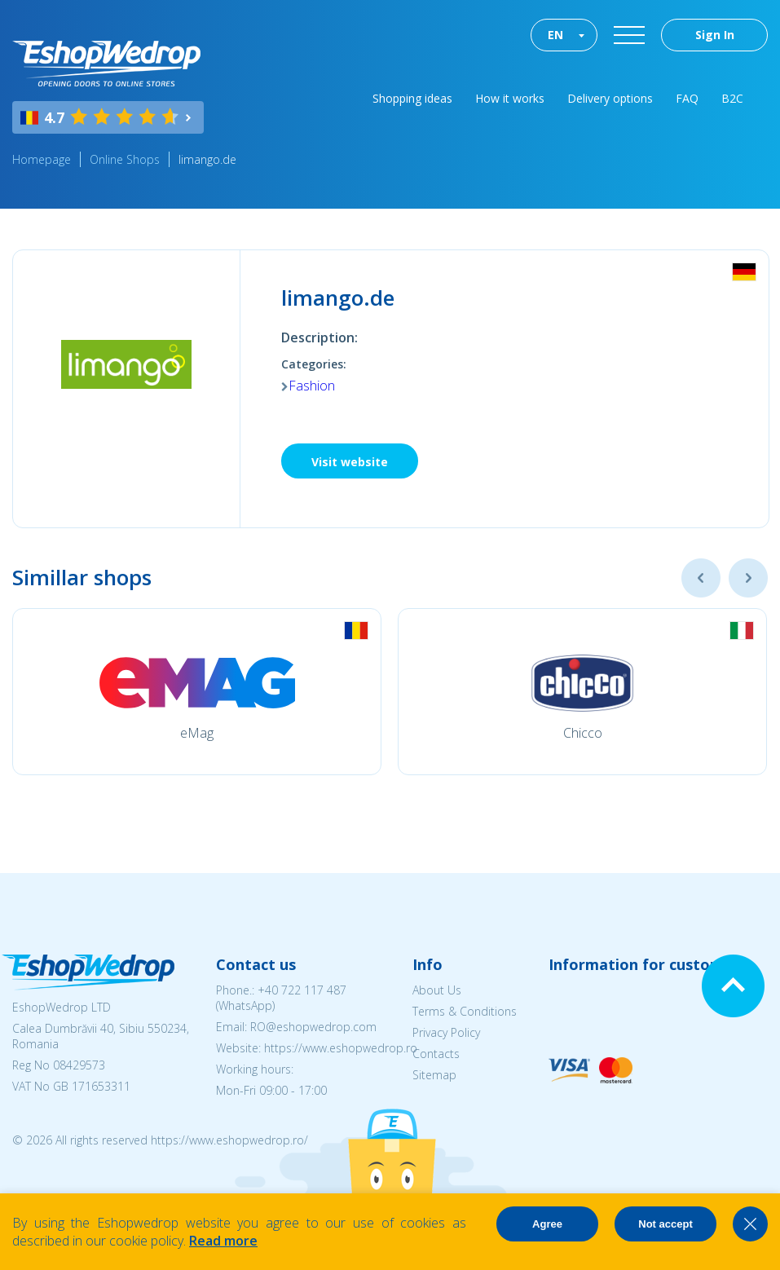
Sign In (714, 34)
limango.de (207, 159)
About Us (436, 990)
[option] (196, 691)
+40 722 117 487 (302, 990)
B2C (732, 98)
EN (555, 34)
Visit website (349, 462)
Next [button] (748, 578)
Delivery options (610, 98)
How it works (509, 98)
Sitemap (434, 1075)
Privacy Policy (446, 1032)
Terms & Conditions (464, 1011)
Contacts (436, 1053)
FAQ (687, 98)
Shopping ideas (412, 98)
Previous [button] (701, 578)
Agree (547, 1224)
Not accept (665, 1224)
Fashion (312, 386)
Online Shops (125, 159)
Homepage (41, 159)
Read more (223, 1241)
